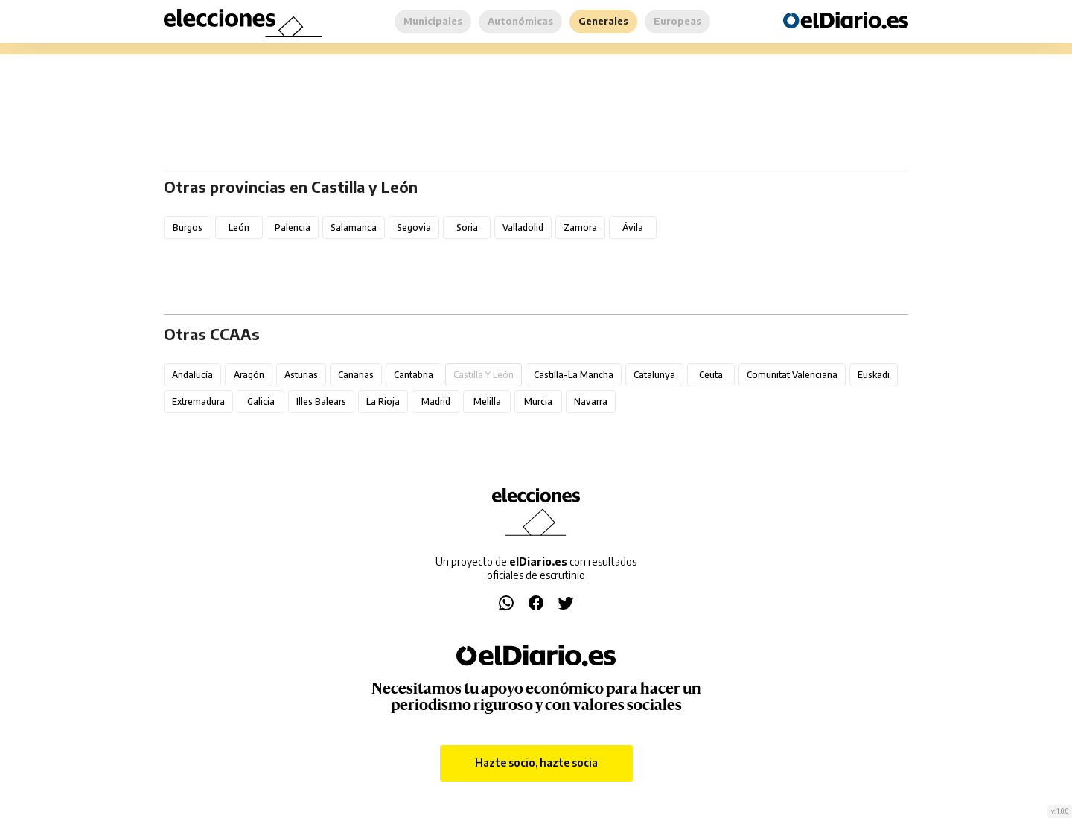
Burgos (187, 227)
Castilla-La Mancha (573, 374)
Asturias (301, 374)
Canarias (356, 374)
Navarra (590, 401)
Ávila (632, 227)
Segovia (414, 227)
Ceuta (711, 374)
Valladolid (522, 227)
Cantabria (413, 374)
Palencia (292, 227)
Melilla (487, 401)
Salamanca (354, 227)
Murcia (538, 401)
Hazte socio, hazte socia (536, 762)
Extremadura (198, 401)
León (239, 227)
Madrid (435, 401)
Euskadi (874, 374)
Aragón (249, 374)
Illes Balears (321, 401)
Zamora (580, 227)
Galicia (261, 401)
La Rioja (383, 401)
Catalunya (654, 374)
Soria (467, 227)
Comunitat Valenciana (792, 374)
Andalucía (192, 374)
